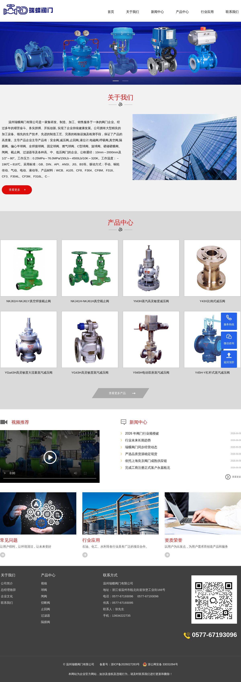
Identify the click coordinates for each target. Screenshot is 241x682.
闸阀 (44, 596)
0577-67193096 (122, 596)
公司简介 (7, 583)
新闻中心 (157, 11)
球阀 (44, 589)
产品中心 (182, 11)
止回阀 (45, 609)
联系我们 (232, 11)
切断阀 (45, 602)
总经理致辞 (8, 589)
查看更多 (14, 189)
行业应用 (207, 11)
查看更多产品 (122, 393)
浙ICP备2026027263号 (125, 664)
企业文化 (7, 596)
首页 (111, 11)
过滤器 (45, 615)
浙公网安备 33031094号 (160, 664)
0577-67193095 (122, 602)
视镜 (44, 583)
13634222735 (121, 615)
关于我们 (132, 11)
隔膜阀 (45, 622)
